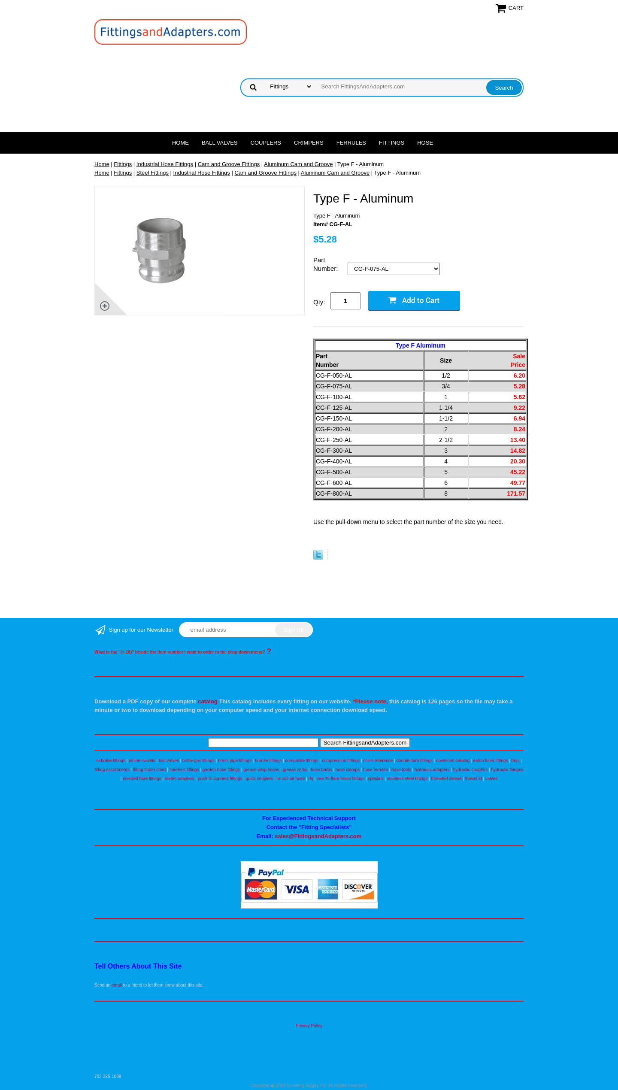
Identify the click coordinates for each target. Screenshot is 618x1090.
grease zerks (295, 769)
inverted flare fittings (142, 778)
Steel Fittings (152, 173)
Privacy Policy (309, 1025)
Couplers (266, 142)
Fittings (391, 142)
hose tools (401, 769)
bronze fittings (268, 760)
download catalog (453, 760)
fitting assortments (112, 769)
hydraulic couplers (470, 769)
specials (375, 778)
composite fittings (301, 760)
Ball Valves (220, 142)
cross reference (378, 760)
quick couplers (259, 778)
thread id (473, 778)
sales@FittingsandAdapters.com (318, 836)
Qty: (319, 302)
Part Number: (326, 264)
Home (180, 142)
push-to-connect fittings (220, 778)
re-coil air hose (291, 778)
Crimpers (309, 142)
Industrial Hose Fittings (164, 164)
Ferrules (351, 142)
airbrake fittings (110, 760)
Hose (425, 142)
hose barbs (321, 769)
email (117, 985)
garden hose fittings (221, 769)
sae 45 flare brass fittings (340, 778)
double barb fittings (415, 760)
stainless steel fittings (407, 778)
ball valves (169, 760)
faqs (516, 760)
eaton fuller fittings (490, 760)
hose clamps (348, 769)
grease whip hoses (261, 769)
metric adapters (179, 778)
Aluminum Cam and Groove (298, 164)
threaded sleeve (446, 778)
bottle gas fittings (198, 760)
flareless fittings (184, 769)
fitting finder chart (149, 769)
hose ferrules (375, 769)
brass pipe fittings (234, 760)
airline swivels (142, 760)
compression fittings (341, 760)
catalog (208, 701)
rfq (310, 778)
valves (491, 778)
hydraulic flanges (507, 769)
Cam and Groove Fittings (229, 164)
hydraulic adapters (432, 769)
